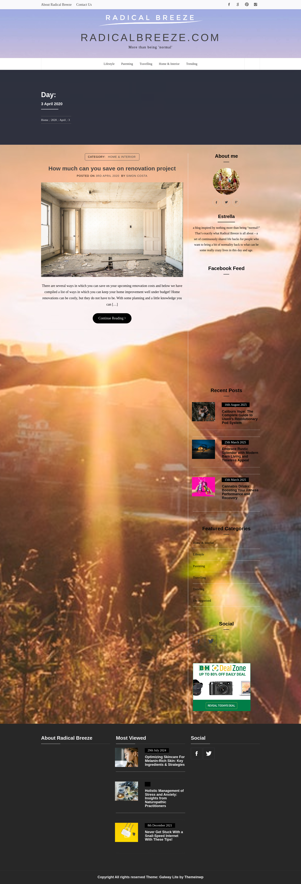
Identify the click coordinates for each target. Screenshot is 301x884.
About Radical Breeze (56, 5)
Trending (191, 63)
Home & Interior (169, 63)
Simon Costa (137, 175)
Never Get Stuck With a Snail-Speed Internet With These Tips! (164, 836)
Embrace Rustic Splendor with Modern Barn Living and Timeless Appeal (240, 454)
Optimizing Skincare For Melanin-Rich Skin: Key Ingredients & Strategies (165, 761)
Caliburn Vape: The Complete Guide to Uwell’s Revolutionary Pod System (240, 417)
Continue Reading (112, 318)
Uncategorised (202, 600)
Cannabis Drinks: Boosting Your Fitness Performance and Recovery (240, 492)
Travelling (146, 63)
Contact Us (84, 5)
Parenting (127, 63)
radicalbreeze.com (151, 37)
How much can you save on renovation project (112, 168)
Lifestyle (109, 63)
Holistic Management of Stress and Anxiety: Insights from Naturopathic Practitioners (164, 798)
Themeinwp (193, 877)
